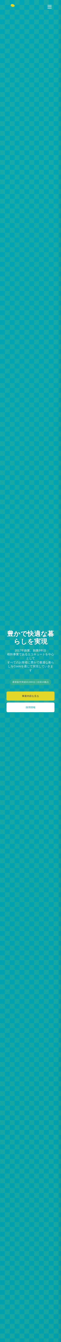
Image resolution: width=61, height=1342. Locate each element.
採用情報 (30, 707)
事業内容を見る (30, 696)
